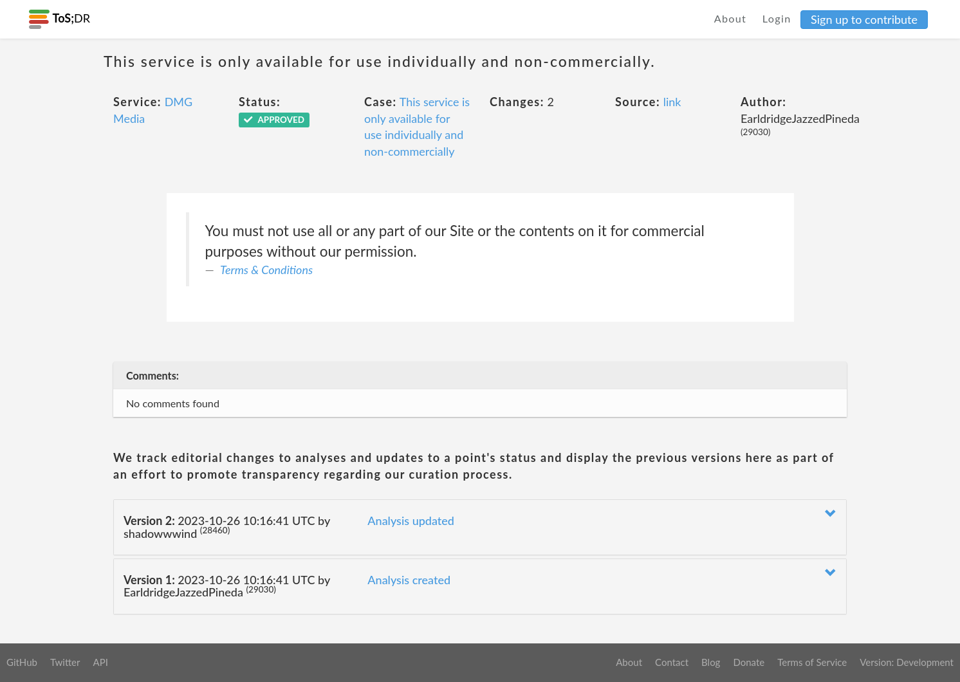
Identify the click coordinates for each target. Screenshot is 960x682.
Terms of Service (812, 662)
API (100, 662)
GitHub (21, 662)
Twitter (65, 662)
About (730, 18)
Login (776, 18)
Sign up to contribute (864, 19)
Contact (671, 662)
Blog (710, 662)
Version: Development (907, 662)
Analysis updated (410, 520)
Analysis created (408, 580)
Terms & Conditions (266, 270)
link (672, 102)
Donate (748, 662)
